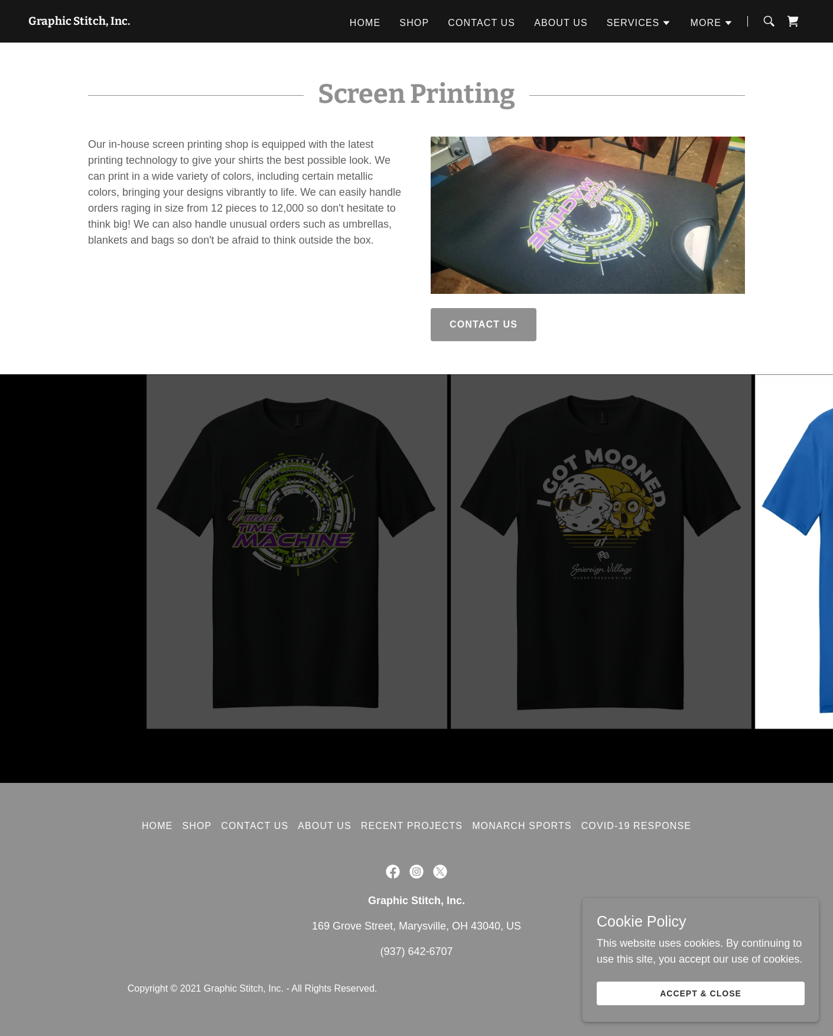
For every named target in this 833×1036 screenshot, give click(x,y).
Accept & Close (700, 993)
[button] (639, 23)
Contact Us (484, 324)
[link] (79, 21)
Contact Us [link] (481, 23)
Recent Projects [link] (412, 826)
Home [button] (157, 826)
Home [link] (365, 23)
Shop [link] (414, 23)
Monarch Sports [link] (522, 826)
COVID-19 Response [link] (636, 826)
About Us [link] (561, 23)
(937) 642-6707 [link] (416, 951)
